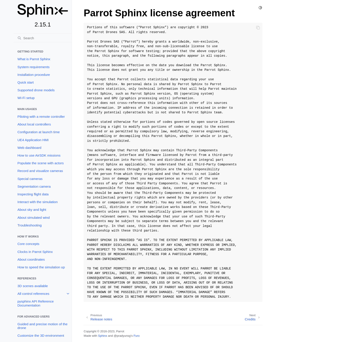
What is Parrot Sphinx (33, 59)
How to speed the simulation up (41, 267)
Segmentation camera (34, 186)
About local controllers (34, 124)
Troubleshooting (29, 225)
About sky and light (31, 209)
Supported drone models (36, 90)
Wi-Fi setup (26, 98)
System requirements (33, 67)
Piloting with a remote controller (41, 116)
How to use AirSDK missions (38, 155)
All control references (33, 293)
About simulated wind (33, 217)
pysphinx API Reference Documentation (35, 303)
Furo (137, 335)
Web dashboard (29, 148)
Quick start (25, 82)
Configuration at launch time (38, 132)
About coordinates (31, 259)
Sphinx (102, 335)
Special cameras (30, 179)
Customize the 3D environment (40, 335)
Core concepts (28, 244)
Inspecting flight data (33, 194)
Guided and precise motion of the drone (42, 326)
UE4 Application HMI (33, 140)
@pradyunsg (122, 335)
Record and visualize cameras (40, 171)
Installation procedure (33, 75)
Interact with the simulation (37, 202)
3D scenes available (32, 286)
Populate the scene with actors (40, 163)
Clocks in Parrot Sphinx (35, 252)
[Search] (42, 38)
